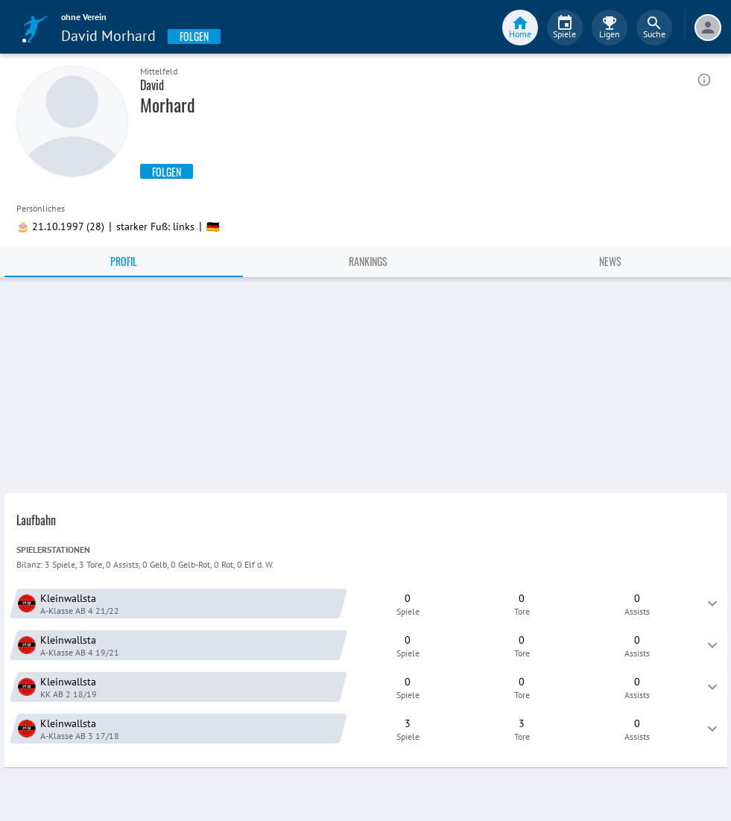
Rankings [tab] (368, 261)
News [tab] (610, 261)
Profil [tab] (123, 261)
